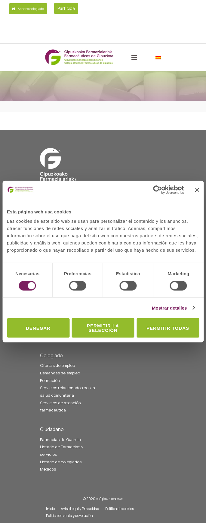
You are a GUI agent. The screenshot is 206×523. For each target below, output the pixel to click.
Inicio (50, 508)
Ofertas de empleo (57, 365)
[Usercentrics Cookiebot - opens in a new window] (157, 189)
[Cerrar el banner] (197, 189)
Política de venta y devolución (69, 515)
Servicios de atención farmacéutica (60, 406)
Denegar (38, 327)
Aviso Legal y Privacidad (80, 508)
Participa (66, 8)
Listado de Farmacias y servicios (61, 450)
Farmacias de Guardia (60, 439)
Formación (50, 380)
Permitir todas (167, 327)
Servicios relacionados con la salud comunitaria (67, 391)
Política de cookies (119, 508)
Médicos (48, 469)
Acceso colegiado (31, 8)
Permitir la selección (103, 328)
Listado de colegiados (60, 462)
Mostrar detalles (169, 307)
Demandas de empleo (60, 373)
